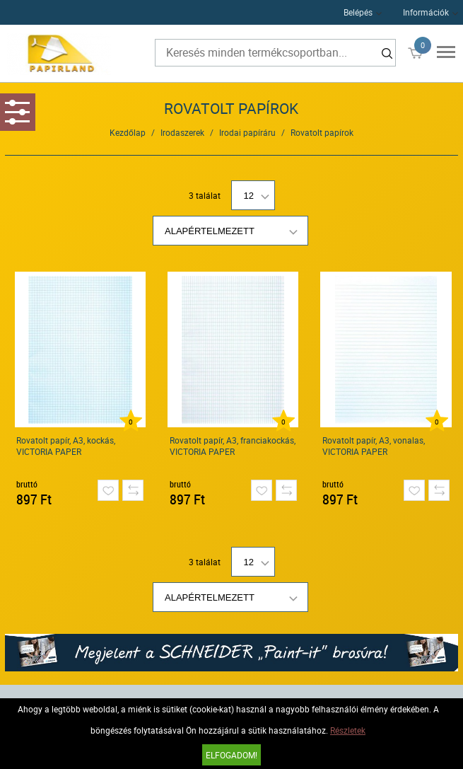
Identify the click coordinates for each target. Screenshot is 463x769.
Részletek (347, 730)
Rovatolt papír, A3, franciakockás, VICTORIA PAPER (232, 445)
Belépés (358, 12)
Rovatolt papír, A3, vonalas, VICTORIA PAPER (373, 445)
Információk (426, 12)
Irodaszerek (182, 132)
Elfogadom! (231, 755)
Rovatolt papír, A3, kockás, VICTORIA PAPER (65, 445)
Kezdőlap (128, 132)
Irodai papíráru (247, 132)
